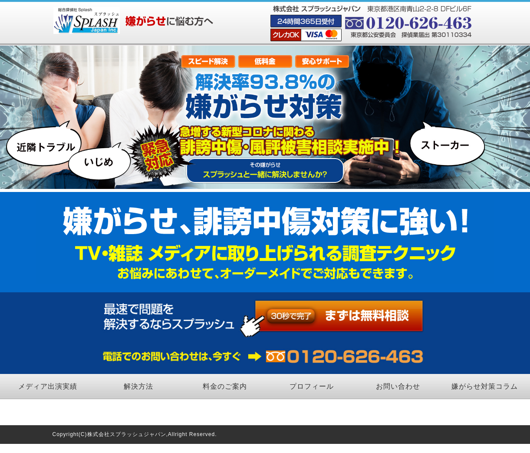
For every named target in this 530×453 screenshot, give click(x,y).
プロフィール (312, 386)
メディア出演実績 (47, 386)
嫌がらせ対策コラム (484, 386)
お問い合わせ (398, 386)
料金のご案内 (225, 386)
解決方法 (138, 386)
